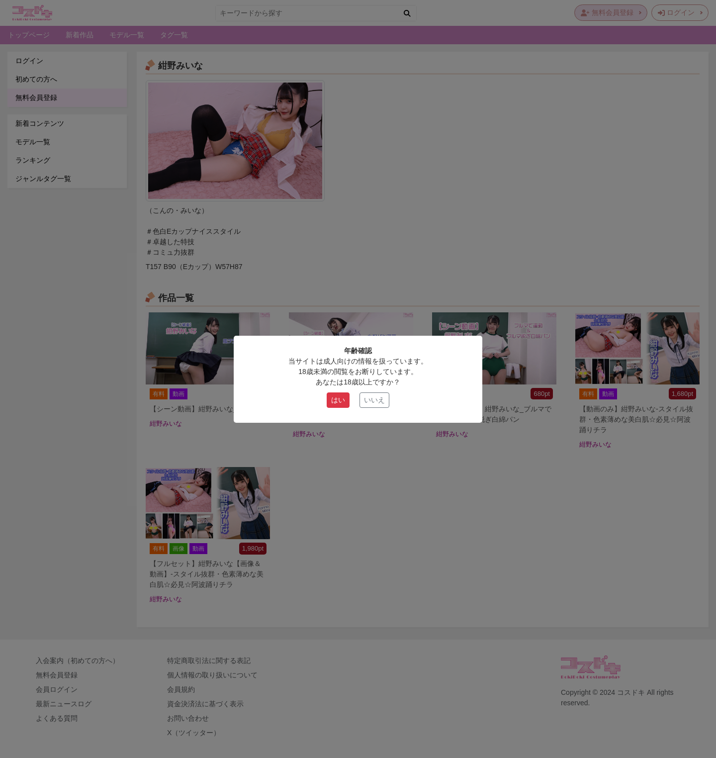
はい (338, 400)
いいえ (374, 400)
